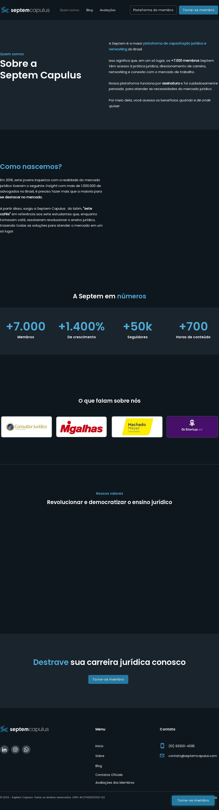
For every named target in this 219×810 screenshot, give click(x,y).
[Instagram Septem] (15, 749)
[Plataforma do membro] (153, 10)
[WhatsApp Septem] (26, 749)
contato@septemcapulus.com (192, 756)
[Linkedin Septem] (4, 749)
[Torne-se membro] (198, 10)
